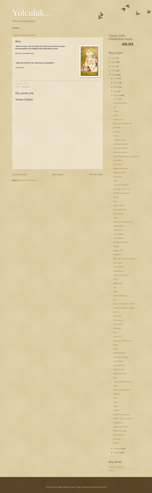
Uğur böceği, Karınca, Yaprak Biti (126, 156)
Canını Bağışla (119, 435)
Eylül (116, 91)
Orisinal (112, 471)
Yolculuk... (31, 13)
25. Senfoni (118, 165)
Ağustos (117, 95)
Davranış (116, 132)
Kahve (115, 312)
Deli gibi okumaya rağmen (124, 308)
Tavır (115, 402)
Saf (114, 107)
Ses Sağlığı (117, 99)
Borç (115, 378)
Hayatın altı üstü (120, 296)
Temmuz (117, 449)
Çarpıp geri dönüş (120, 144)
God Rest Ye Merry (121, 242)
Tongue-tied (118, 251)
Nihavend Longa (119, 431)
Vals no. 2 (117, 337)
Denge (116, 197)
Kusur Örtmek (118, 365)
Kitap (115, 349)
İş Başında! (117, 423)
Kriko (115, 292)
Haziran (117, 453)
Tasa (115, 386)
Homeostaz (118, 267)
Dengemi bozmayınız (121, 193)
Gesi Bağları (118, 234)
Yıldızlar (116, 394)
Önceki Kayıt (96, 174)
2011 (114, 75)
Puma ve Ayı (118, 119)
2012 (114, 71)
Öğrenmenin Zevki (120, 427)
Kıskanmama (118, 271)
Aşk (114, 288)
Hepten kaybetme (120, 169)
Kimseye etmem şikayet (123, 222)
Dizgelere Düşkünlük (121, 415)
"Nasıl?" (116, 410)
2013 (114, 66)
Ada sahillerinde (119, 210)
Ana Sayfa (57, 174)
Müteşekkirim (118, 226)
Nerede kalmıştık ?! (121, 275)
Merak (116, 115)
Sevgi (115, 345)
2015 (114, 58)
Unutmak (117, 255)
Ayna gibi (117, 128)
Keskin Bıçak (118, 214)
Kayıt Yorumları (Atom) (28, 180)
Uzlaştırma (117, 230)
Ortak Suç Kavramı (120, 357)
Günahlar (117, 328)
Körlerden (117, 316)
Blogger (78, 487)
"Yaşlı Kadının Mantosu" (123, 382)
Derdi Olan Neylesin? (121, 390)
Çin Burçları (117, 160)
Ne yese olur (118, 320)
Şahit (115, 218)
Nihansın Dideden (120, 148)
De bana (116, 439)
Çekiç (115, 279)
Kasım (116, 83)
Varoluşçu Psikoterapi (122, 341)
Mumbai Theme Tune (122, 189)
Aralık (116, 79)
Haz (114, 333)
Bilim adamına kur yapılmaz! (124, 259)
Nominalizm (118, 324)
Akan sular (117, 263)
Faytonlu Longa (119, 140)
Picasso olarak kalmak (122, 123)
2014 (114, 62)
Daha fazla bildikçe (121, 185)
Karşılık (116, 246)
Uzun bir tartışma (120, 152)
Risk (115, 201)
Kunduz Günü (118, 205)
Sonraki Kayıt (19, 174)
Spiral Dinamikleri (120, 103)
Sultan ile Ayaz (119, 369)
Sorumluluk (118, 361)
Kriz (114, 300)
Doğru (115, 111)
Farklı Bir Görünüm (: (117, 467)
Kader (115, 181)
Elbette (116, 443)
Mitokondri (117, 283)
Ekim (116, 87)
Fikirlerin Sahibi (119, 173)
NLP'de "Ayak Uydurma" (123, 419)
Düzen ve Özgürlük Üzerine (124, 304)
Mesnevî (26, 87)
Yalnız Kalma (118, 238)
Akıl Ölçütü (117, 177)
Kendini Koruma (119, 373)
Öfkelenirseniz (119, 353)
